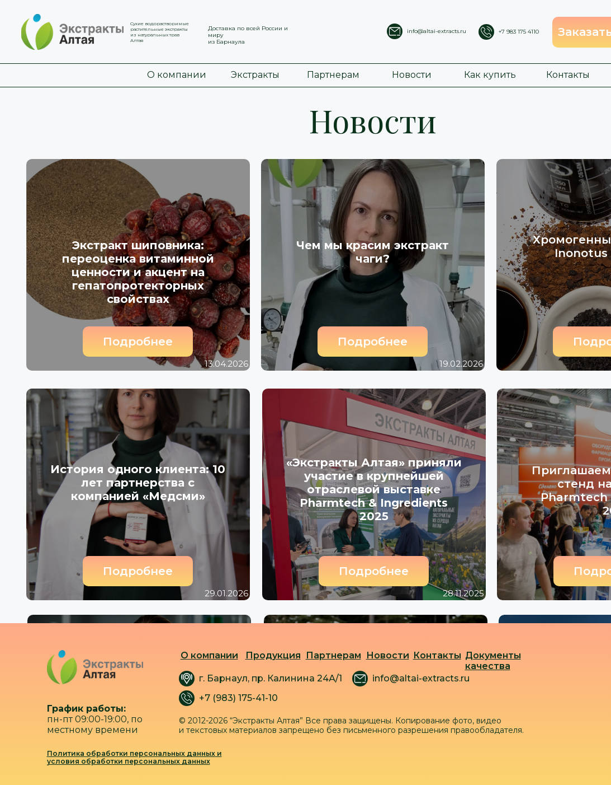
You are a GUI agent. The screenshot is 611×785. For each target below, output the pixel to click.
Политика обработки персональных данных (131, 753)
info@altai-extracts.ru (436, 31)
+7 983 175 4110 (519, 31)
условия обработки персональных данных (128, 761)
